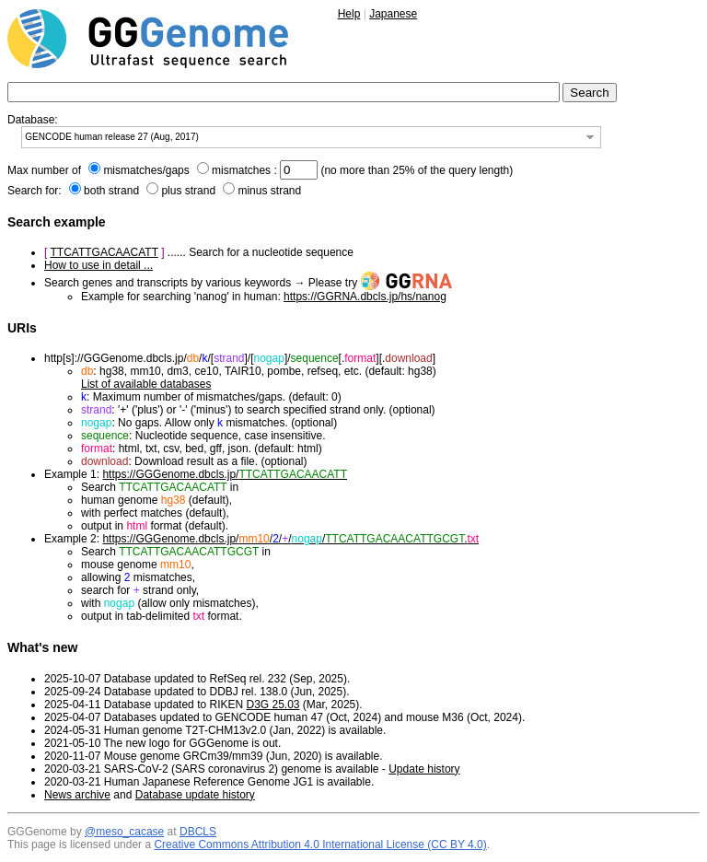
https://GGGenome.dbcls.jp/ (224, 474)
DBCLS (198, 831)
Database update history (195, 794)
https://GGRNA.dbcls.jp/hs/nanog (365, 296)
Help (349, 13)
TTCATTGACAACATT (103, 252)
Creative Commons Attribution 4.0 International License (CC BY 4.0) (320, 844)
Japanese (393, 13)
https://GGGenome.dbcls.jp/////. (290, 538)
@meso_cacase (124, 831)
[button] (590, 137)
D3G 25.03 (272, 704)
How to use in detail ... (98, 265)
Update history (423, 769)
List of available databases (146, 384)
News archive (77, 794)
